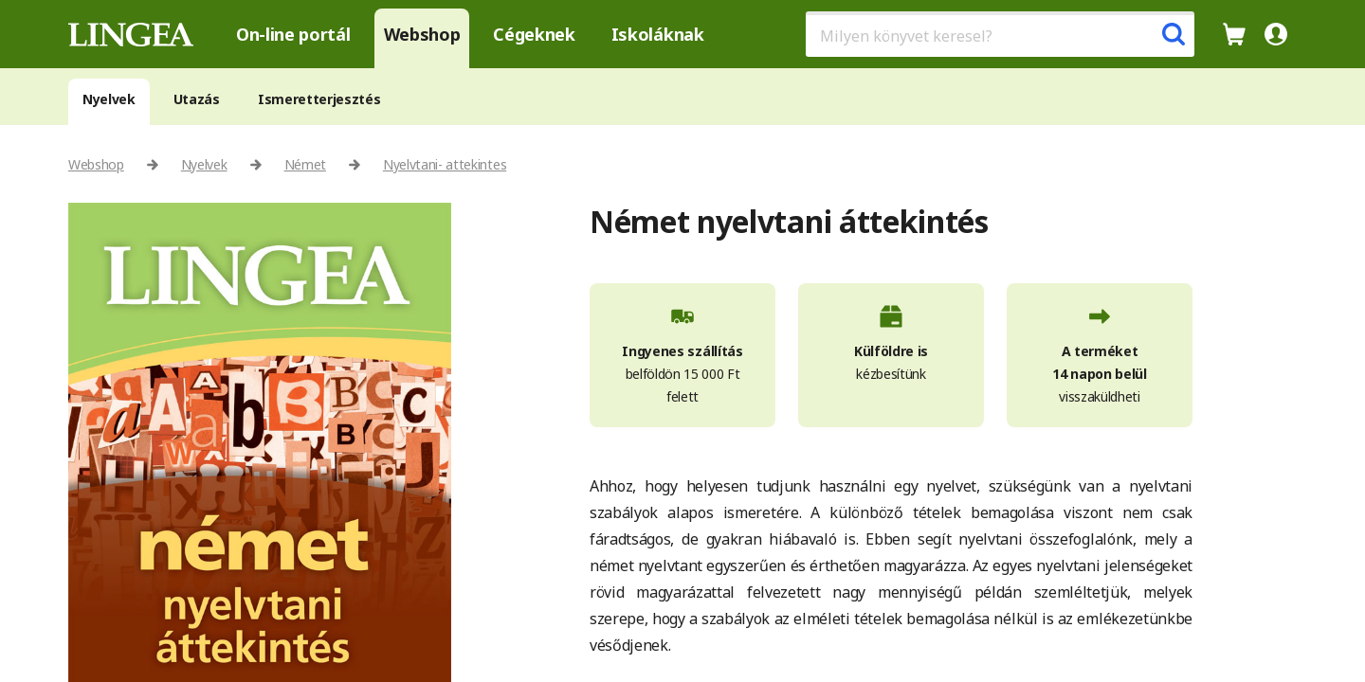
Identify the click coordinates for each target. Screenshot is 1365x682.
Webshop (422, 34)
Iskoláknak (657, 34)
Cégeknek (533, 34)
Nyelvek (109, 99)
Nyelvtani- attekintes (444, 164)
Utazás (196, 99)
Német (305, 164)
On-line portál (293, 34)
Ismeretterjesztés (319, 99)
